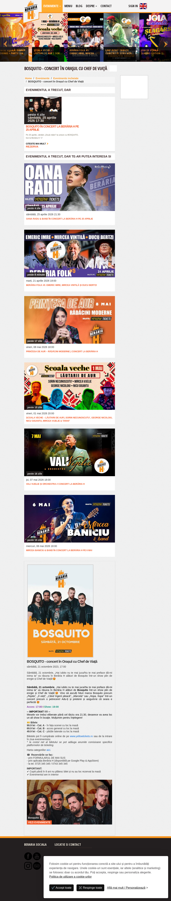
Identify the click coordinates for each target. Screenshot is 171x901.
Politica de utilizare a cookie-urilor (70, 876)
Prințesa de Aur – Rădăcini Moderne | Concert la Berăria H (62, 351)
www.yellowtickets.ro (81, 736)
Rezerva (32, 146)
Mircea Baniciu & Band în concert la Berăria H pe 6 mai (59, 550)
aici (48, 750)
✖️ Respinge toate (90, 887)
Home (28, 78)
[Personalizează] (127, 887)
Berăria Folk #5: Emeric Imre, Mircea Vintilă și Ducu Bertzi (61, 285)
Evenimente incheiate (65, 78)
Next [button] (165, 37)
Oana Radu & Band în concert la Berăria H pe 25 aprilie (59, 219)
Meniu (68, 6)
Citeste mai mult (36, 143)
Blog (79, 6)
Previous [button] (6, 37)
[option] (86, 38)
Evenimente (52, 6)
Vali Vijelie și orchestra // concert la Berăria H (55, 484)
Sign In (133, 6)
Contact (106, 6)
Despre (91, 6)
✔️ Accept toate (61, 887)
